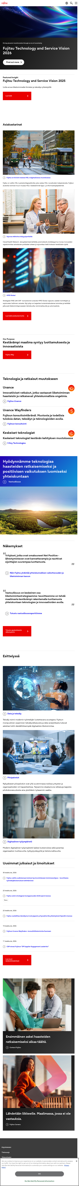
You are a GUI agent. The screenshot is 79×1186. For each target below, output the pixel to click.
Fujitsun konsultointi (15, 424)
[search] (71, 3)
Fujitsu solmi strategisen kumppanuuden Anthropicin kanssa (27, 896)
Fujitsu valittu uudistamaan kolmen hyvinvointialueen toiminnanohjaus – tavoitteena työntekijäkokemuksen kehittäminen (35, 879)
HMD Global (9, 295)
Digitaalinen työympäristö (17, 842)
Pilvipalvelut (11, 778)
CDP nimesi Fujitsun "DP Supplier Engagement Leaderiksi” (26, 946)
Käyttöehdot (6, 1147)
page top (75, 1144)
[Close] (76, 1161)
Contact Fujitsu (13, 1047)
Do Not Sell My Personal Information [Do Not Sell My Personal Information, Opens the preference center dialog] (39, 1181)
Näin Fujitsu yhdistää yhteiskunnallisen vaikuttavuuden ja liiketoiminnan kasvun (34, 574)
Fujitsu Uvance (12, 401)
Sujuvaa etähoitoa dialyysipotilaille (17, 236)
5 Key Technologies (14, 443)
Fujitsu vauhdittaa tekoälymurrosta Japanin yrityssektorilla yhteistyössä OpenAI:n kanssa (37, 916)
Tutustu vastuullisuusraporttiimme (23, 613)
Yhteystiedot (6, 1157)
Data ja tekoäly (12, 714)
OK (39, 1174)
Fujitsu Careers (13, 1124)
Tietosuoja (6, 1152)
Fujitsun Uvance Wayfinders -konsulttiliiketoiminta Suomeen (27, 931)
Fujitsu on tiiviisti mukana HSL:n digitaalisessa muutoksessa (26, 177)
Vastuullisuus (12, 482)
